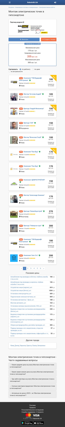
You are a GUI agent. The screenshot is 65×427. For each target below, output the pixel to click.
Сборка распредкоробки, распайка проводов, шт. (28, 325)
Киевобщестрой (33, 211)
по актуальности (17, 71)
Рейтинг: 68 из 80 (24, 258)
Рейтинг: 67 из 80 (24, 125)
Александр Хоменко (34, 195)
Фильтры (24, 39)
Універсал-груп (33, 226)
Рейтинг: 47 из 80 (24, 111)
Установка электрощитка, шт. (21, 294)
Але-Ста (31, 255)
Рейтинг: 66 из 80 (24, 140)
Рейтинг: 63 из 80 (24, 83)
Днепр (17, 345)
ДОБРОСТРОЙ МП (34, 180)
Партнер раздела (16, 22)
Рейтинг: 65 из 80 (24, 214)
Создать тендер (48, 39)
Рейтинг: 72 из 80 (24, 154)
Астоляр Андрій (32, 94)
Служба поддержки (28, 412)
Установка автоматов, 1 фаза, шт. (22, 300)
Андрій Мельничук (34, 108)
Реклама (32, 405)
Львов (34, 345)
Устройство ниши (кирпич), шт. (21, 287)
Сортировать (13, 69)
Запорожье (41, 345)
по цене (37, 69)
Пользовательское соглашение (32, 410)
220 (28, 123)
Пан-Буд (31, 152)
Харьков (23, 345)
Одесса (29, 345)
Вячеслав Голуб (32, 137)
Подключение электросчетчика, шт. (23, 297)
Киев (12, 345)
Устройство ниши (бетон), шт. (21, 290)
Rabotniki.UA (32, 2)
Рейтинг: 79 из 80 (24, 228)
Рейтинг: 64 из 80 (24, 97)
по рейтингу (26, 69)
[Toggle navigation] (9, 2)
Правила (32, 407)
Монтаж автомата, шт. (18, 303)
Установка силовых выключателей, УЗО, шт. (26, 306)
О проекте (39, 412)
